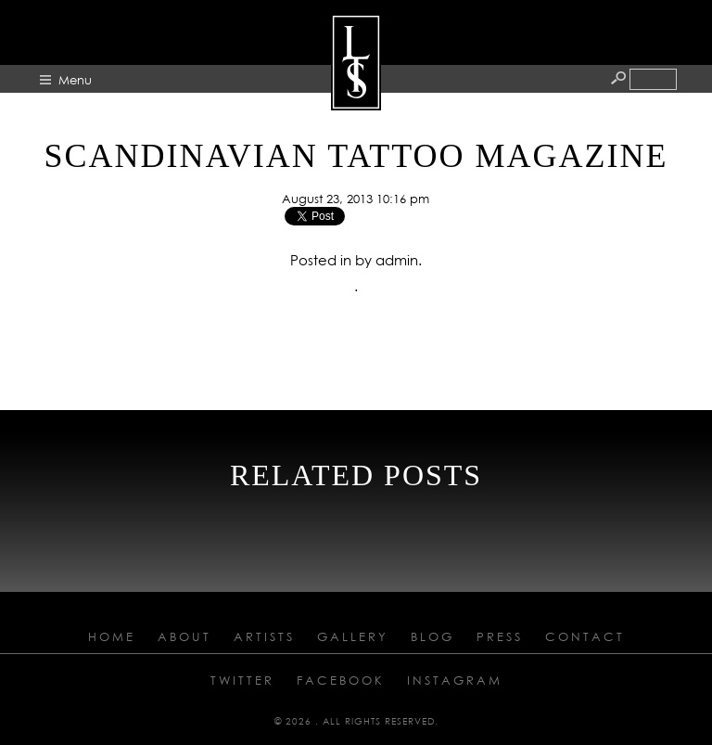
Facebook (341, 680)
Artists (264, 636)
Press (500, 636)
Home (111, 636)
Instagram (454, 680)
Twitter (242, 680)
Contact (585, 636)
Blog (432, 636)
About (184, 636)
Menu (75, 79)
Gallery (352, 636)
